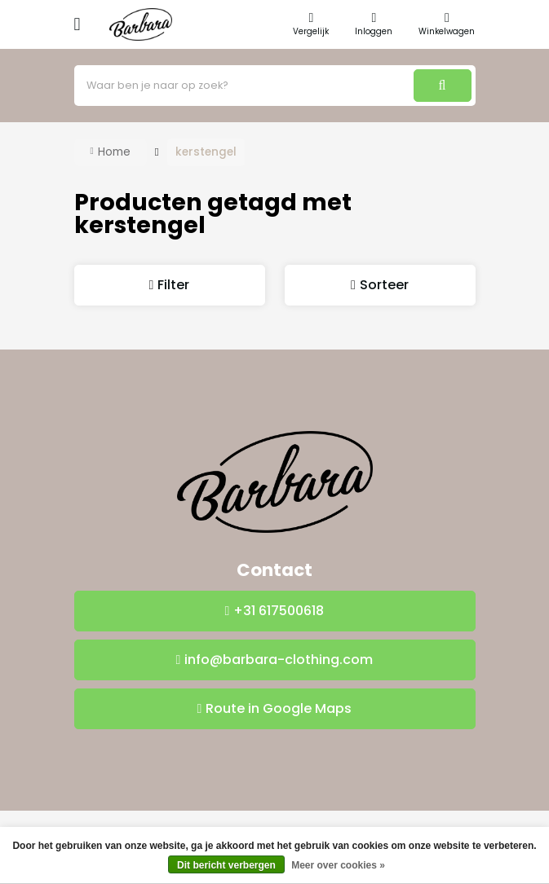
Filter (173, 284)
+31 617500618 (278, 610)
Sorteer (384, 284)
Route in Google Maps (279, 708)
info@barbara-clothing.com (278, 659)
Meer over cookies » (338, 865)
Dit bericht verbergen (226, 865)
